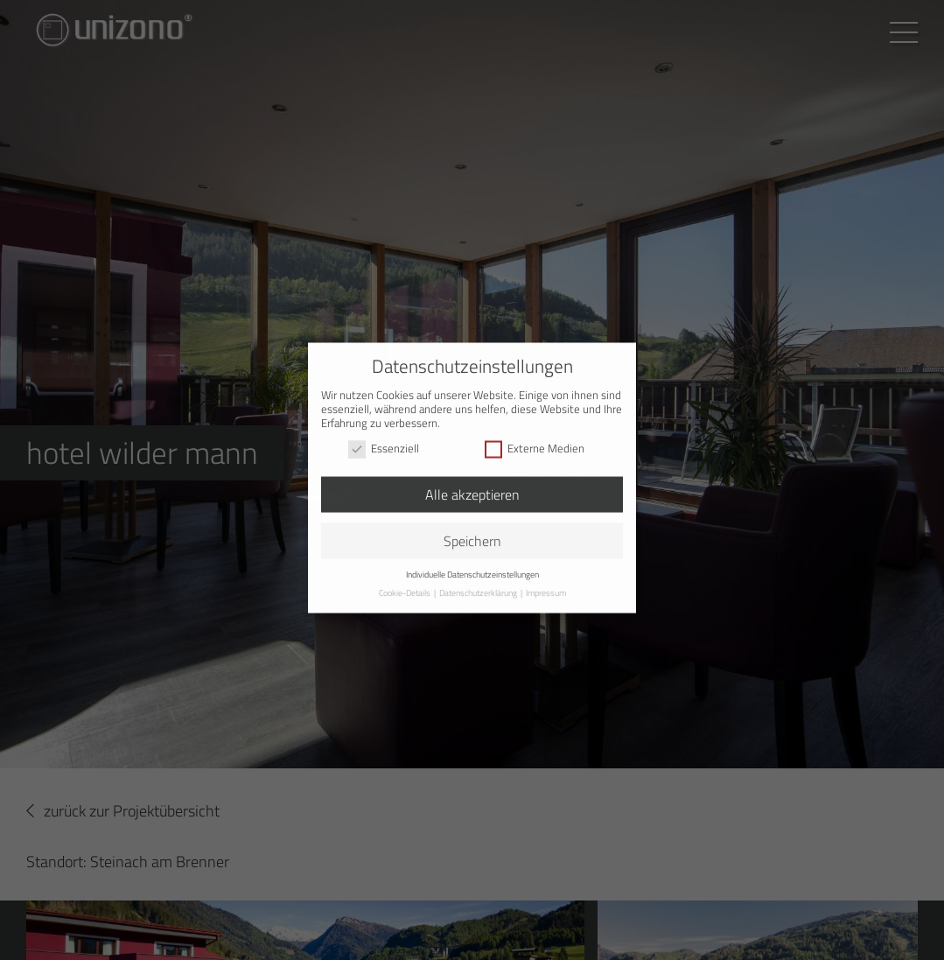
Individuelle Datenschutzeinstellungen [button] (472, 562)
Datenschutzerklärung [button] (479, 580)
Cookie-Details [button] (405, 580)
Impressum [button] (546, 580)
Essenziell (383, 437)
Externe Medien (534, 437)
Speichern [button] (472, 528)
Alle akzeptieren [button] (472, 482)
